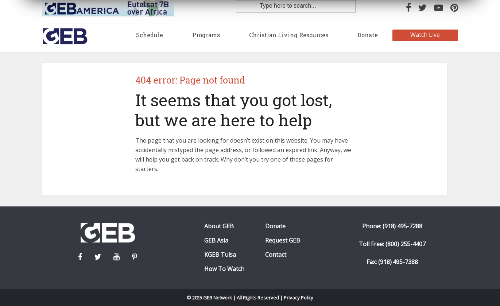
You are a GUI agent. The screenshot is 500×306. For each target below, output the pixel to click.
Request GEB (282, 240)
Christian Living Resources (288, 35)
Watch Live (425, 35)
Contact (275, 254)
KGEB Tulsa (220, 254)
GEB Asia (216, 240)
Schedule (149, 35)
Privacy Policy (299, 297)
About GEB (219, 226)
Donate (367, 35)
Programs (206, 35)
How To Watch (224, 269)
